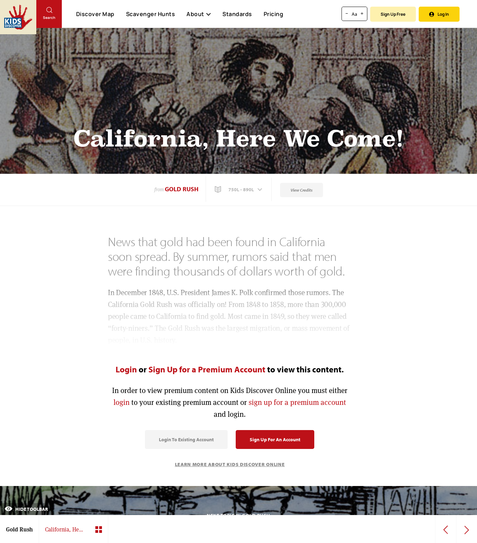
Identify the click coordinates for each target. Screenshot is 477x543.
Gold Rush (181, 189)
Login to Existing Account (186, 439)
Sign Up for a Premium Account (206, 369)
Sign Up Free (393, 14)
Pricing (274, 14)
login (121, 402)
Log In (439, 14)
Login (126, 369)
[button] (239, 189)
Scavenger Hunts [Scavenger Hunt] (150, 14)
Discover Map (95, 14)
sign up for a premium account (297, 402)
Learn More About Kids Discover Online (230, 464)
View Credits (302, 190)
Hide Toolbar (26, 509)
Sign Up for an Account (275, 439)
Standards (237, 14)
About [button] (198, 14)
